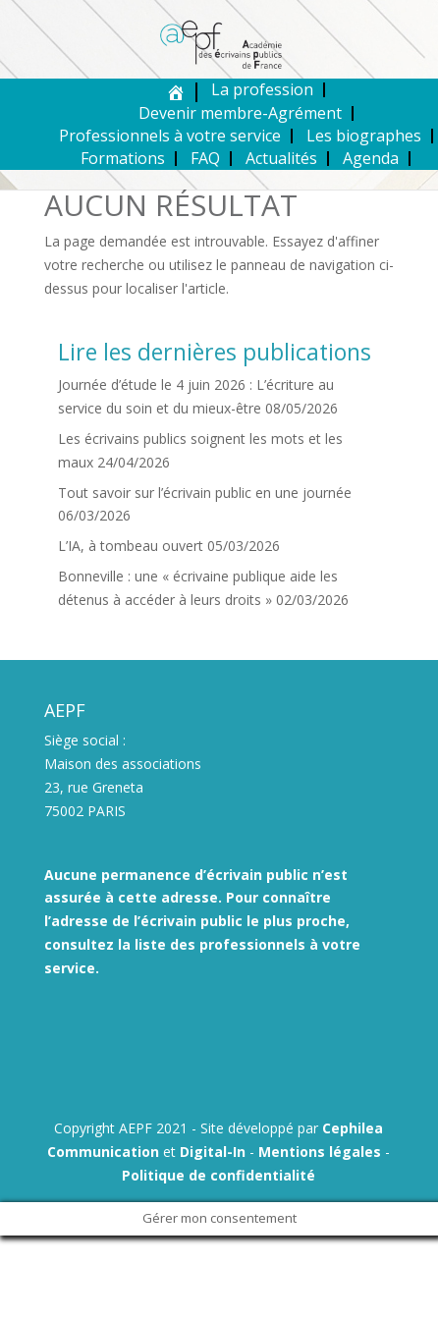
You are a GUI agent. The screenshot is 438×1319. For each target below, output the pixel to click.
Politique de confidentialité (218, 1175)
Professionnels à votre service (170, 135)
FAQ (205, 158)
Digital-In (213, 1151)
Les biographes (363, 135)
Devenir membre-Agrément (240, 113)
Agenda (371, 158)
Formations (123, 158)
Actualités (281, 158)
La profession (262, 89)
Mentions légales (319, 1151)
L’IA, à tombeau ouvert (130, 545)
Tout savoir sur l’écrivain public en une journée (205, 492)
